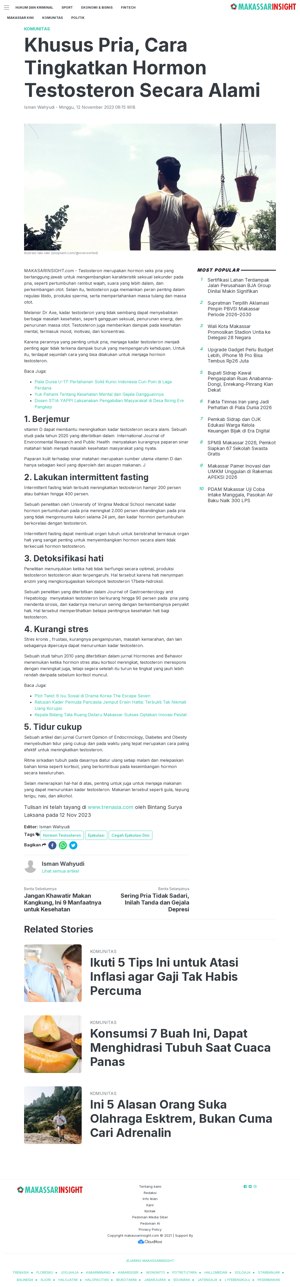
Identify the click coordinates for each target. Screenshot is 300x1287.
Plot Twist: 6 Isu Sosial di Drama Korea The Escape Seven (92, 695)
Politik (78, 18)
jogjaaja (70, 1272)
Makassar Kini (20, 18)
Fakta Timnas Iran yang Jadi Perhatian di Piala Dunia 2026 (240, 404)
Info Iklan (150, 1199)
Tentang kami (150, 1186)
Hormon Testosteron (62, 835)
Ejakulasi (96, 835)
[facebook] (52, 845)
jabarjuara (155, 1280)
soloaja (243, 1272)
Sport (67, 7)
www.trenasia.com (111, 807)
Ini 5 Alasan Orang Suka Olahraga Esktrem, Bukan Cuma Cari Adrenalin (181, 1118)
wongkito (155, 1272)
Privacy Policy (150, 1229)
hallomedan (215, 1272)
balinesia (25, 1280)
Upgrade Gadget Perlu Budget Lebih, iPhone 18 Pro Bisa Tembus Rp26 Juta (240, 355)
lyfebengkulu (237, 1280)
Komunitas (52, 18)
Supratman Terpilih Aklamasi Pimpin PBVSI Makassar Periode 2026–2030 (238, 308)
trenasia (21, 1272)
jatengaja (207, 1280)
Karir (150, 1205)
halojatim (67, 1280)
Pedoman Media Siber (150, 1217)
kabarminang (98, 1272)
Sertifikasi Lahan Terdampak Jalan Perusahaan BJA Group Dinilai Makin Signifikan (239, 285)
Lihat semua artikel (60, 871)
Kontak (150, 1211)
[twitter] (73, 845)
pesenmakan (269, 1280)
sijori (46, 1280)
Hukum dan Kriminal (34, 7)
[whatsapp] (63, 845)
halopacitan (97, 1280)
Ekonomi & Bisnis (97, 7)
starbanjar (269, 1272)
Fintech (128, 7)
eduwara (182, 1280)
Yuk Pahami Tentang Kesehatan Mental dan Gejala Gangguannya (99, 394)
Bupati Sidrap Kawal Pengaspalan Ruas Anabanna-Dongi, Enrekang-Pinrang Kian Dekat (240, 381)
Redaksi (150, 1193)
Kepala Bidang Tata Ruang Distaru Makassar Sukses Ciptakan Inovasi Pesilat (111, 714)
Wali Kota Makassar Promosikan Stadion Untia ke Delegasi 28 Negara (239, 332)
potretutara (184, 1272)
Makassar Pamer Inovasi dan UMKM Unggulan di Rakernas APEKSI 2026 (240, 471)
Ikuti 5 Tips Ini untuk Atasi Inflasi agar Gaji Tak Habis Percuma (164, 976)
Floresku (44, 1272)
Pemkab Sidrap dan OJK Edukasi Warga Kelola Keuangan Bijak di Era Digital (239, 425)
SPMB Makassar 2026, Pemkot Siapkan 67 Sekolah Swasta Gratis (242, 448)
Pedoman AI (150, 1223)
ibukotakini (126, 1280)
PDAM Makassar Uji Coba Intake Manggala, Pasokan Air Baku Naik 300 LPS (240, 494)
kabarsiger (128, 1272)
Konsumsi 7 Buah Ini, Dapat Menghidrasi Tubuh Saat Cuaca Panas (180, 1047)
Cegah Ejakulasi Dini (130, 835)
